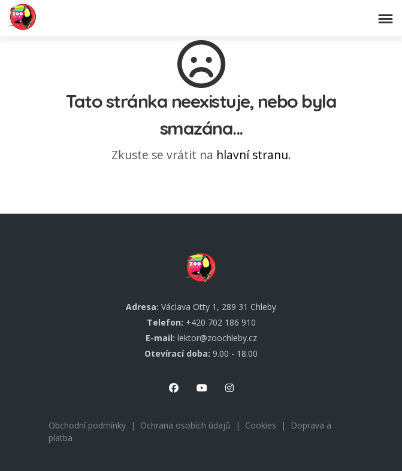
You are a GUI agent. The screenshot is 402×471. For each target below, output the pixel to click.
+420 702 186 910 (221, 322)
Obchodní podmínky (87, 425)
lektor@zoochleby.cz (217, 338)
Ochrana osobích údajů (185, 425)
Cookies (260, 425)
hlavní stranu (252, 155)
